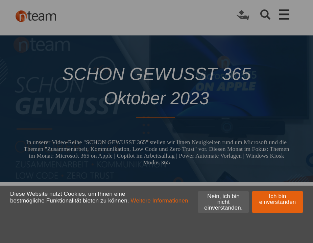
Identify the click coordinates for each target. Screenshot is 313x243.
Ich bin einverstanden (277, 199)
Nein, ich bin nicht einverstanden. (223, 202)
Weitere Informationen (159, 200)
